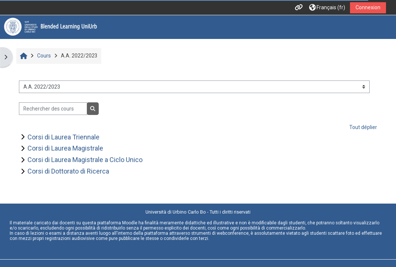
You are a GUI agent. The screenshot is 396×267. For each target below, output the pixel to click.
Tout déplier (363, 127)
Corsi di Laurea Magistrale (65, 148)
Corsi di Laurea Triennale (63, 137)
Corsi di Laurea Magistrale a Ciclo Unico (85, 160)
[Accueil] (50, 27)
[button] (327, 7)
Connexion (368, 7)
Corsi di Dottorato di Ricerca (68, 171)
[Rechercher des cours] (53, 108)
